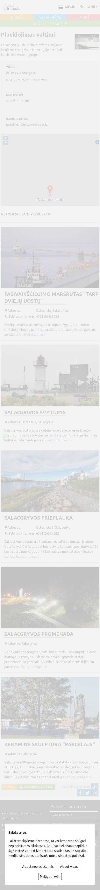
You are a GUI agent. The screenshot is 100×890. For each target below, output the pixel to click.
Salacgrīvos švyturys (35, 412)
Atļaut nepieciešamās (38, 866)
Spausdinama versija (38, 787)
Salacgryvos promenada (38, 634)
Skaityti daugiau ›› (32, 334)
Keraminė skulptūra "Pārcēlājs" (49, 744)
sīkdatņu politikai (71, 855)
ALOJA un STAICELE (50, 24)
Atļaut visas (69, 866)
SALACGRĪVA (50, 17)
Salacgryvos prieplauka (38, 518)
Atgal (10, 787)
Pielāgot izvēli (50, 876)
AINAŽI (17, 17)
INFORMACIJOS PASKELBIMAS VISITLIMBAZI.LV (21, 816)
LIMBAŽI (83, 17)
